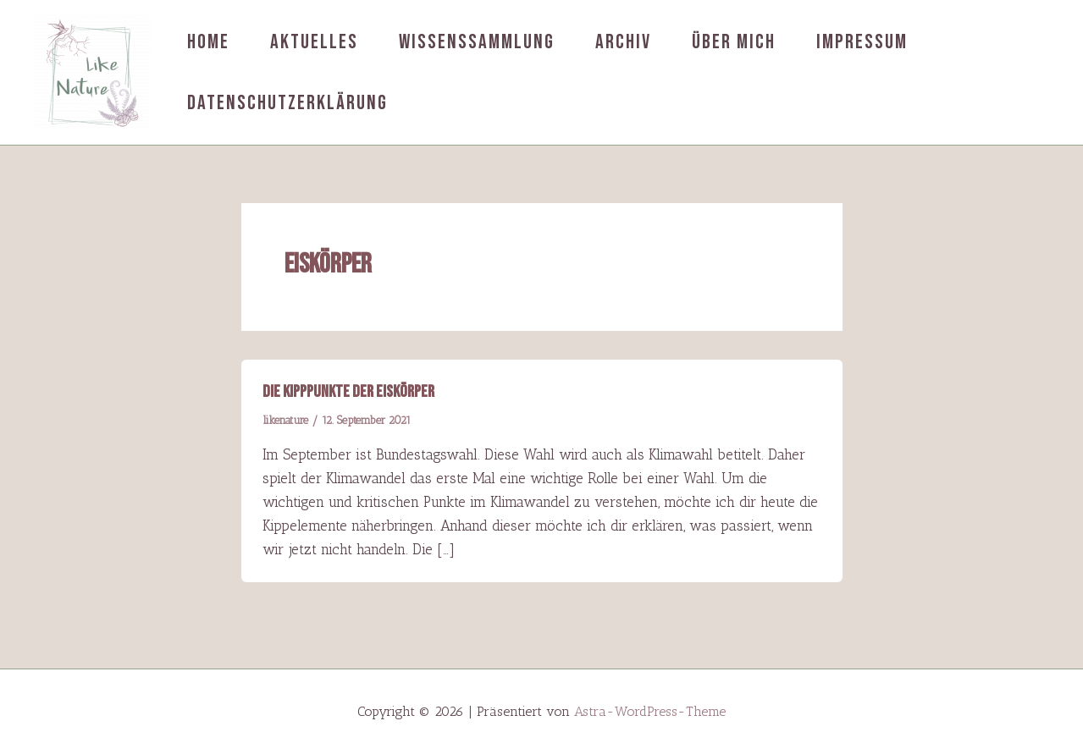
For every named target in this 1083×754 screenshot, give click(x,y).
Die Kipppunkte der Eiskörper (348, 392)
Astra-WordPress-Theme (650, 711)
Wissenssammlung (477, 42)
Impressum (862, 42)
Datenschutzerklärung (287, 103)
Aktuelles (314, 42)
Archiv (623, 42)
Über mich (734, 42)
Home (208, 42)
